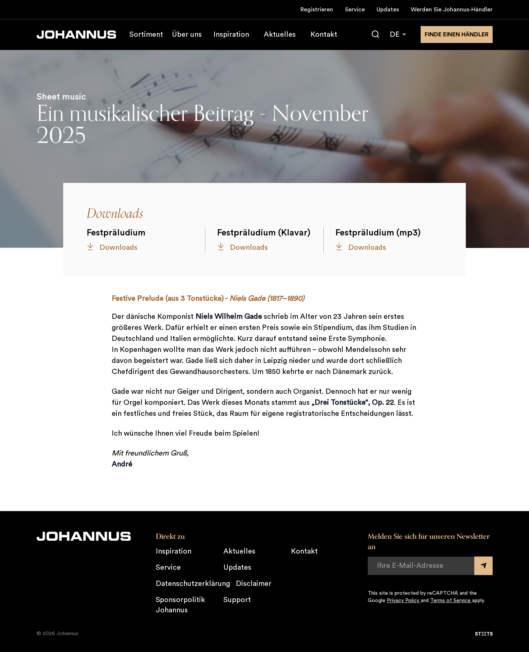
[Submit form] (483, 565)
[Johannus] (76, 34)
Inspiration (231, 34)
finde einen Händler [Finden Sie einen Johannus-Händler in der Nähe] (457, 34)
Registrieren (317, 9)
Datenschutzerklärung (193, 583)
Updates (388, 9)
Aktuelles (280, 34)
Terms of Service (451, 600)
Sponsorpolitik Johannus (180, 605)
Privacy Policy (404, 600)
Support (237, 600)
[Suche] (375, 34)
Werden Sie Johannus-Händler (452, 9)
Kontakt (323, 34)
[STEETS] (484, 633)
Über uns (187, 34)
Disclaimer (253, 583)
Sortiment (146, 34)
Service (355, 9)
